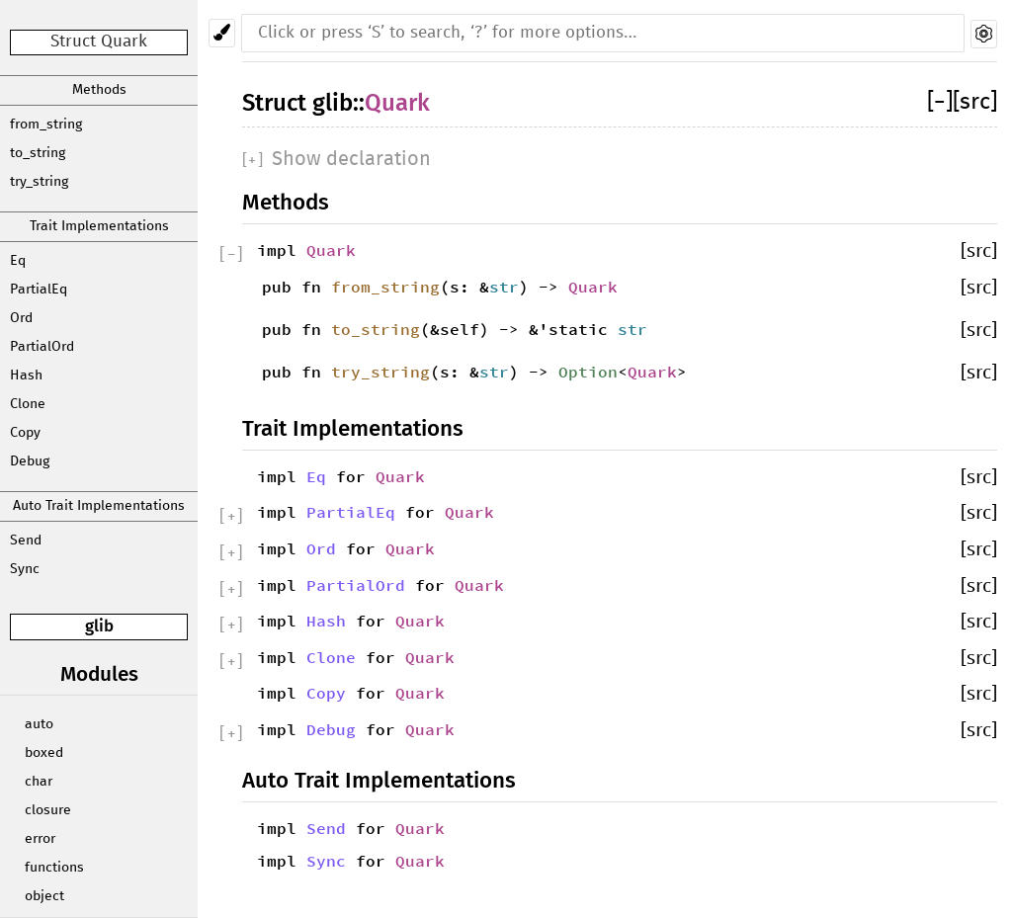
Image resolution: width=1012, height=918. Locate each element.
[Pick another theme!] (222, 33)
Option (588, 371)
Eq (18, 261)
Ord (21, 318)
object (44, 896)
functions (54, 868)
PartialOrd (42, 347)
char (38, 782)
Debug (29, 461)
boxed (44, 753)
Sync (25, 569)
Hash (26, 375)
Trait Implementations (99, 226)
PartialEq (38, 289)
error (40, 839)
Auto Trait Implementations (99, 506)
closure (48, 810)
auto (39, 724)
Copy (25, 433)
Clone (27, 404)
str (504, 286)
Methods (99, 90)
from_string (46, 124)
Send (26, 540)
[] (940, 102)
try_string (39, 182)
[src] (975, 102)
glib (99, 626)
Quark (397, 103)
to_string (37, 153)
